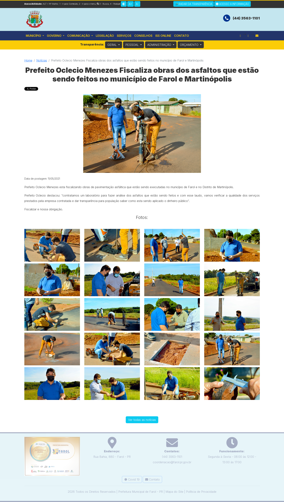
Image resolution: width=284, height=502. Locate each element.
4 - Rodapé (115, 4)
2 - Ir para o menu (87, 4)
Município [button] (34, 35)
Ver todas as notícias (142, 419)
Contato (181, 35)
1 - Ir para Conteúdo (69, 4)
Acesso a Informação (232, 3)
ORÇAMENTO (189, 45)
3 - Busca (103, 4)
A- (137, 3)
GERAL (112, 45)
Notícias (41, 60)
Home (28, 60)
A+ (130, 3)
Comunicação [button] (79, 35)
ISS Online (163, 35)
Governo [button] (54, 35)
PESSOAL (132, 45)
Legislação (105, 35)
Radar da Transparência (193, 4)
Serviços (124, 35)
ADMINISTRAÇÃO (159, 45)
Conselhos (143, 35)
